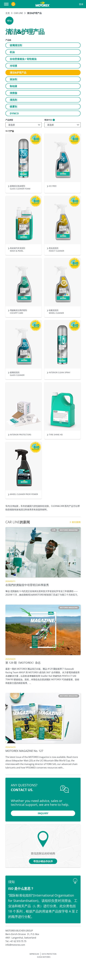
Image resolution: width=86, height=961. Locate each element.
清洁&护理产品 (34, 13)
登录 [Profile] (81, 4)
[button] (9, 21)
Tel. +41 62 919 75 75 (15, 941)
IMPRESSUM (34, 954)
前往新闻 (75, 522)
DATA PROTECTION (49, 954)
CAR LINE (18, 13)
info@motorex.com (15, 944)
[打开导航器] (7, 4)
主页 (7, 13)
